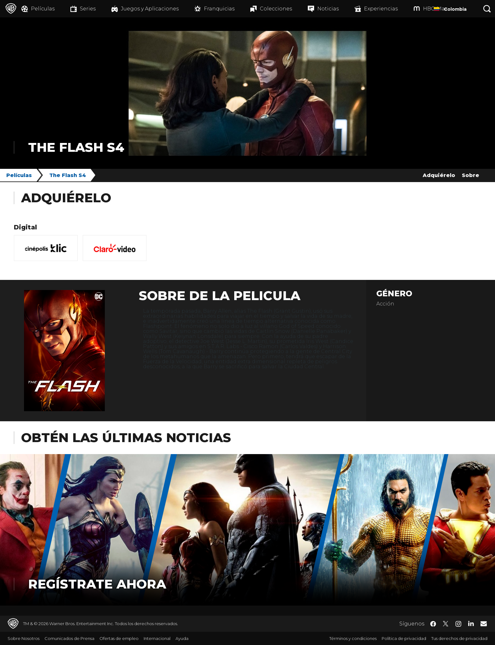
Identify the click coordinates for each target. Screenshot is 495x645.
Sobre (470, 175)
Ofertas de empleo (119, 638)
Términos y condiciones (353, 638)
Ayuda (182, 638)
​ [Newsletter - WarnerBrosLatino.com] (483, 623)
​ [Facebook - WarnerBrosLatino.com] (433, 624)
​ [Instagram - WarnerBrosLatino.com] (458, 624)
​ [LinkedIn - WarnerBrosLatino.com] (471, 623)
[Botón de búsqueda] (487, 8)
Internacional (157, 638)
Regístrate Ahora (97, 584)
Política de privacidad (404, 638)
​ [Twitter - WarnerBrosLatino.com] (446, 624)
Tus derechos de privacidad (459, 638)
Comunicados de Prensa (69, 638)
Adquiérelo (439, 175)
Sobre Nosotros (23, 638)
